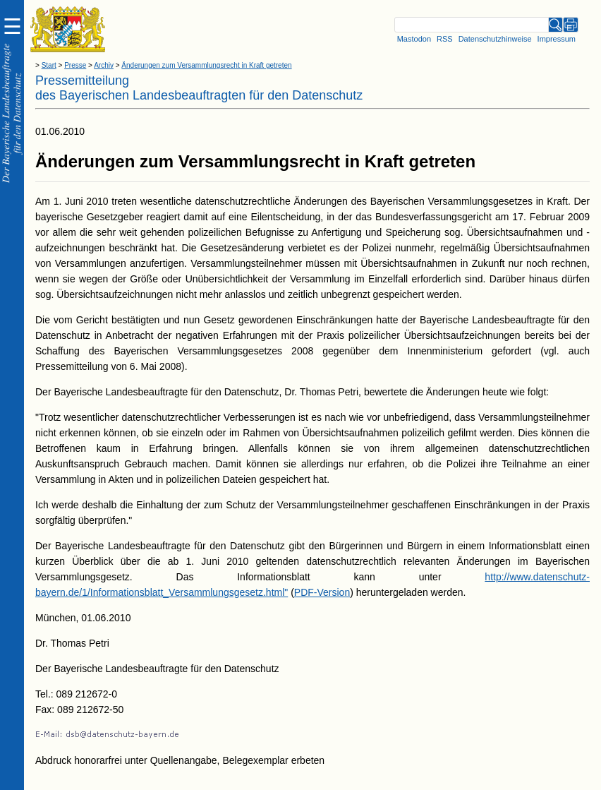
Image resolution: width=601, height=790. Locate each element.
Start (49, 65)
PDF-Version (322, 592)
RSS (445, 39)
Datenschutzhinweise (495, 39)
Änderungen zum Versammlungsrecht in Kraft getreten (206, 65)
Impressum (557, 39)
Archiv (104, 65)
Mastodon (414, 39)
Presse (75, 65)
